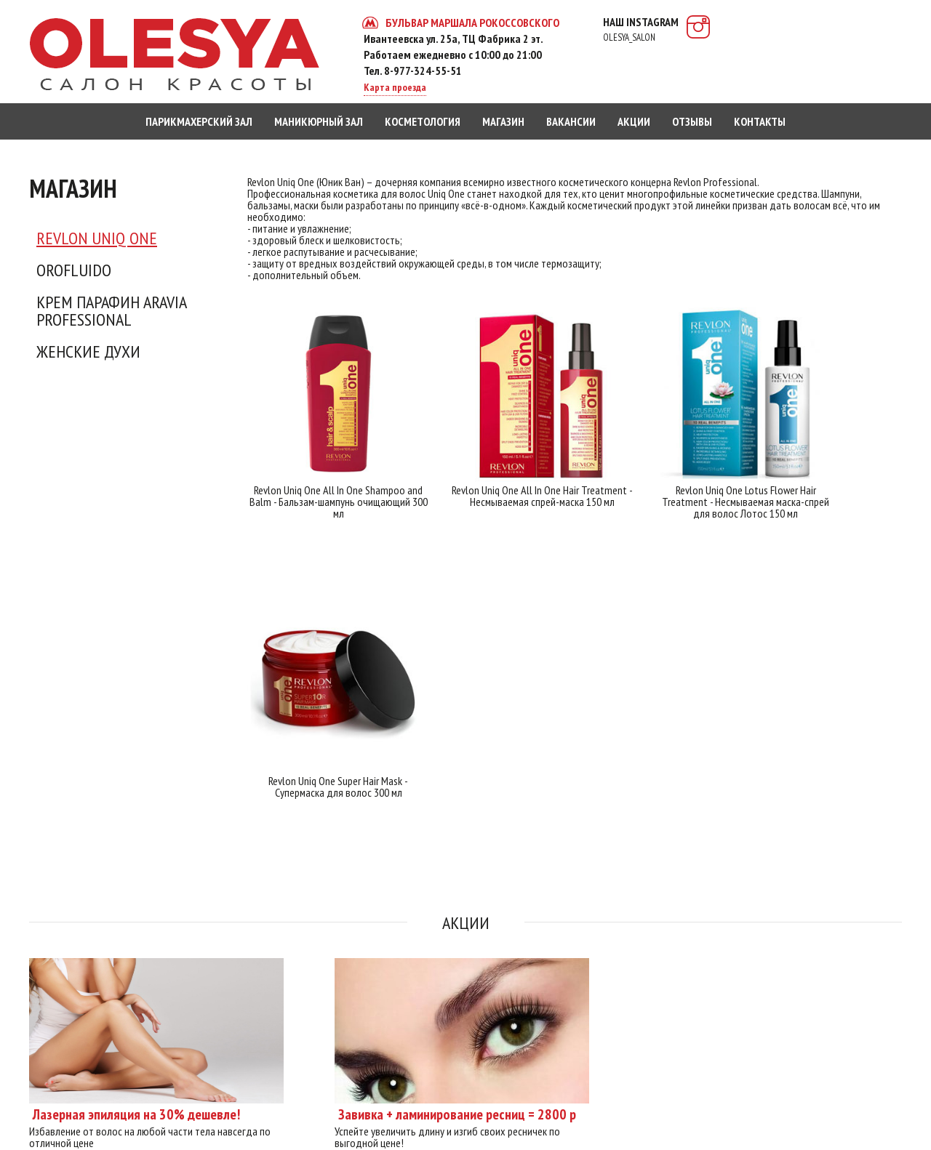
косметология (422, 121)
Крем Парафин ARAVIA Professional (111, 311)
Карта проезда (395, 87)
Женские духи (88, 352)
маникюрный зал (318, 121)
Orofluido (73, 270)
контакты (760, 121)
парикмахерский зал (198, 121)
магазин (503, 121)
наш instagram (641, 29)
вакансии (571, 121)
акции (634, 121)
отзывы (692, 121)
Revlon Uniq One (96, 238)
